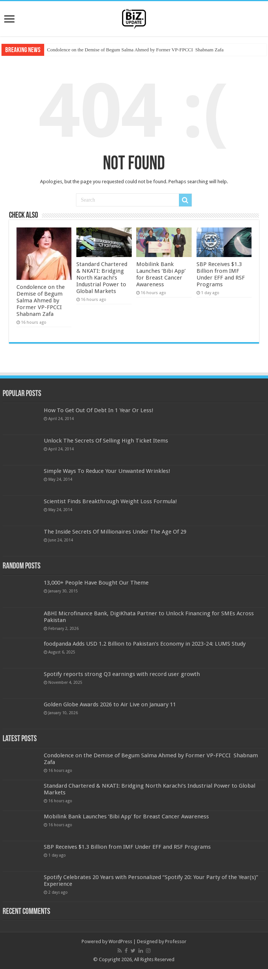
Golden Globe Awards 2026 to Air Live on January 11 (110, 704)
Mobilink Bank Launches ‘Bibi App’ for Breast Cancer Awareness (161, 274)
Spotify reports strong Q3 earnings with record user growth (122, 674)
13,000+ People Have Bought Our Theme (96, 582)
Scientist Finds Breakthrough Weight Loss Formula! (110, 501)
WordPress (120, 941)
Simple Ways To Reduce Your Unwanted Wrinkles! (107, 471)
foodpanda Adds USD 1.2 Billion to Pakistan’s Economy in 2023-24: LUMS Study (145, 643)
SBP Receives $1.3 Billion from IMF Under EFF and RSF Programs (221, 274)
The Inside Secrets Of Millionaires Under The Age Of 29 (115, 531)
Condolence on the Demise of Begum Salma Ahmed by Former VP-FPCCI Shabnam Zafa (135, 49)
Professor (175, 941)
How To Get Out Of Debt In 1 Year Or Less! (98, 410)
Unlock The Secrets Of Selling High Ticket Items (106, 440)
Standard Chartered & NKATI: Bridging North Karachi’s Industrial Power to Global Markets (101, 278)
